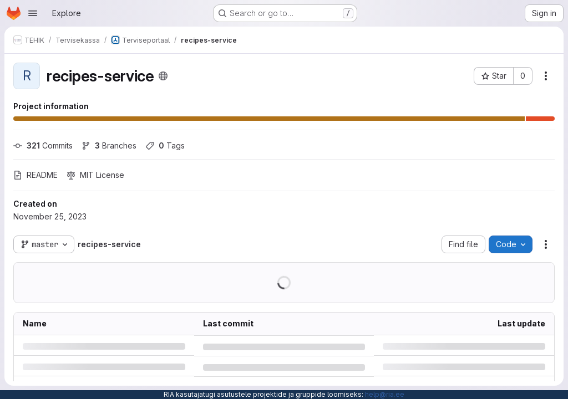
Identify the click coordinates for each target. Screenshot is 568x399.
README (35, 175)
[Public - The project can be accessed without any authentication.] (163, 75)
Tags (165, 145)
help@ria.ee (384, 394)
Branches (109, 145)
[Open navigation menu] (33, 13)
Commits (43, 145)
